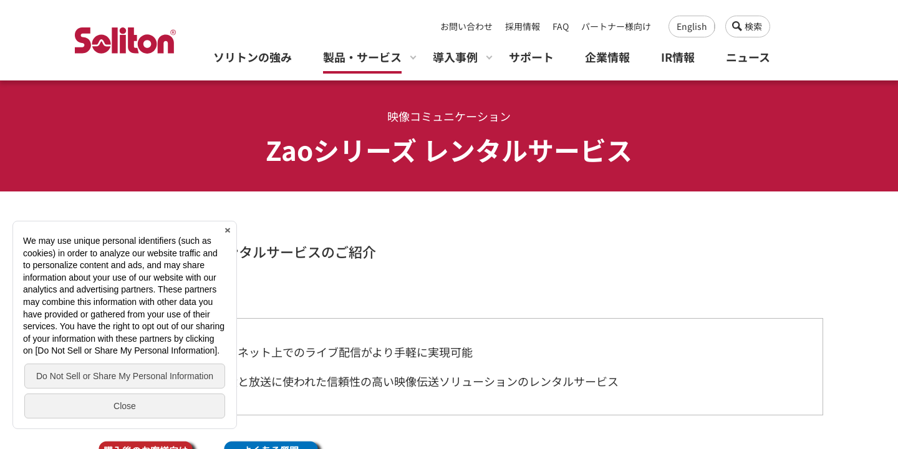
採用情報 (522, 26)
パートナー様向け (616, 26)
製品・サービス (362, 57)
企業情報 (607, 57)
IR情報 (678, 57)
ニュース (748, 57)
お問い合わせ (466, 26)
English (692, 26)
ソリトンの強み (252, 57)
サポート (531, 57)
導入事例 (455, 57)
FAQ (561, 26)
